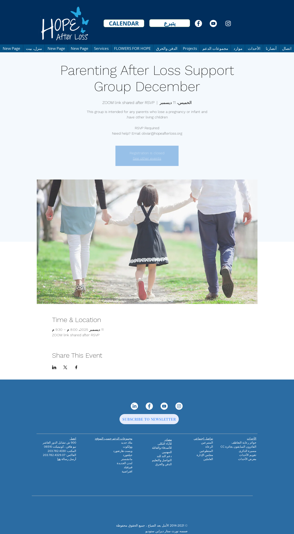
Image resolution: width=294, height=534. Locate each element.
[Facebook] (198, 23)
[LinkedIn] (134, 406)
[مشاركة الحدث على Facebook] (76, 367)
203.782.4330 (57, 451)
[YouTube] (213, 23)
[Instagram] (228, 23)
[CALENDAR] (123, 23)
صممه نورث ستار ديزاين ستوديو (166, 531)
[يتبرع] (169, 23)
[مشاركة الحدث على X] (65, 367)
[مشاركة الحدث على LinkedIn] (54, 367)
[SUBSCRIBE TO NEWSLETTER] (149, 419)
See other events (147, 158)
